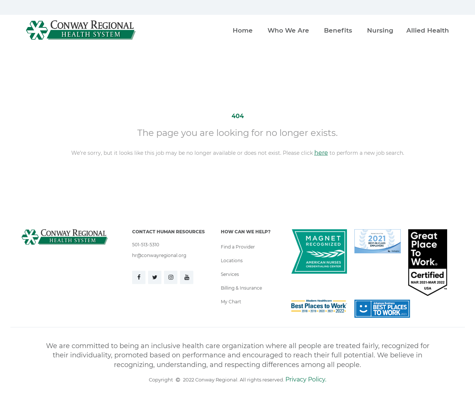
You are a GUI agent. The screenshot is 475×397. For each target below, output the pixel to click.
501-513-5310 (145, 244)
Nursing (380, 30)
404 (238, 116)
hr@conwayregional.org (159, 255)
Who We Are (288, 30)
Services (230, 274)
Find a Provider (238, 247)
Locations (232, 260)
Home (243, 30)
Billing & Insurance (241, 288)
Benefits (338, 30)
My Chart (231, 301)
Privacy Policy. (305, 379)
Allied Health (427, 30)
